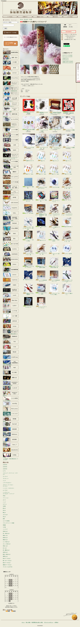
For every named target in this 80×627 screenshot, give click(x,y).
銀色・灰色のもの (6, 554)
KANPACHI (11, 254)
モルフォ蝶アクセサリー (11, 99)
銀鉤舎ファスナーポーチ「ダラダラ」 (28, 262)
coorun (11, 275)
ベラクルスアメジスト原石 (42, 124)
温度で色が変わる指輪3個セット (28, 123)
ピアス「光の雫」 (66, 249)
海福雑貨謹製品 (11, 52)
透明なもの (5, 556)
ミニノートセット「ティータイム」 (41, 302)
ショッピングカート (70, 17)
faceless (11, 450)
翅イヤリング (54, 156)
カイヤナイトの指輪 (68, 123)
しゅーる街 (11, 316)
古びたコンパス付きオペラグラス (41, 183)
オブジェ (5, 504)
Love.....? (11, 445)
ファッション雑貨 (11, 135)
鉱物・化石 (11, 57)
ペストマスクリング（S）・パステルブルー (66, 210)
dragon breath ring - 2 (67, 222)
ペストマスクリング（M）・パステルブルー (55, 141)
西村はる (11, 393)
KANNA (11, 249)
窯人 (11, 239)
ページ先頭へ (74, 618)
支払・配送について (24, 17)
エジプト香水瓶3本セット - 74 (54, 276)
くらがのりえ (11, 280)
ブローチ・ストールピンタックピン (8, 485)
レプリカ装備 (11, 161)
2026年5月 (5, 464)
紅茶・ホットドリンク (11, 68)
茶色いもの (5, 545)
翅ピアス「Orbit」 (28, 169)
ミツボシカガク (11, 414)
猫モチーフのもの (6, 562)
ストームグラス (11, 177)
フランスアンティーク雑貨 (8, 523)
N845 (11, 233)
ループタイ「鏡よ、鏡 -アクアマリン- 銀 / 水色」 (28, 224)
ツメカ (11, 347)
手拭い (4, 495)
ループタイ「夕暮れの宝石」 (54, 236)
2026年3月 (5, 468)
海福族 (4, 525)
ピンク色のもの (6, 541)
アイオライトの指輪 (68, 141)
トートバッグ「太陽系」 (41, 196)
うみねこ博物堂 (11, 228)
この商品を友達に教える (70, 36)
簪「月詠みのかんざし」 (67, 262)
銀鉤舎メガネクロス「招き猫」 (28, 106)
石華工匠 (11, 321)
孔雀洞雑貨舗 (11, 270)
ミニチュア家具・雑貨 (11, 187)
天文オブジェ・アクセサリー (11, 124)
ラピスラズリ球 (28, 141)
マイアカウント (10, 20)
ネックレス (5, 476)
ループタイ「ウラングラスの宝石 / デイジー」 (66, 277)
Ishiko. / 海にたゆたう (11, 213)
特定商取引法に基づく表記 (70, 39)
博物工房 (11, 378)
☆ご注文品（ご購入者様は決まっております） (10, 459)
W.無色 (11, 455)
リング (4, 480)
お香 (11, 145)
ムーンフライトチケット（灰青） (41, 289)
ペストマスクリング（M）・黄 (66, 183)
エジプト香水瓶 (11, 182)
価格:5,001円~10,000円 (67, 61)
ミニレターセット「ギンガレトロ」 (28, 302)
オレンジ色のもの (6, 543)
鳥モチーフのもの (6, 558)
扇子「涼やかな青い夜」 (41, 223)
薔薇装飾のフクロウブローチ (42, 106)
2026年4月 (5, 466)
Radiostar (11, 434)
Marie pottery (11, 409)
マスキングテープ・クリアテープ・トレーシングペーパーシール (11, 156)
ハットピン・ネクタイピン (8, 488)
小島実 (11, 285)
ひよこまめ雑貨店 (11, 398)
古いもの (11, 73)
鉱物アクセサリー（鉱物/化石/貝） (11, 88)
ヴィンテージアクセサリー (11, 83)
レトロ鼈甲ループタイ (54, 223)
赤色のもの (5, 531)
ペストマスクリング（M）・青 (42, 141)
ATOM (13, 611)
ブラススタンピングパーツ (11, 192)
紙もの (4, 508)
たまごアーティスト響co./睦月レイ (11, 331)
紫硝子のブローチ (28, 156)
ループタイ (5, 490)
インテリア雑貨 (11, 130)
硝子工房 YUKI (11, 244)
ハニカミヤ (11, 388)
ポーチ (4, 500)
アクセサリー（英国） (11, 109)
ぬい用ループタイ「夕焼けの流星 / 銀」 (54, 262)
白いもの (5, 548)
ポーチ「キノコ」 (67, 196)
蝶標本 (11, 172)
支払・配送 (28, 622)
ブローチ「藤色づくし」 (66, 289)
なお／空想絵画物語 (11, 362)
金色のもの (5, 552)
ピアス (4, 470)
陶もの (4, 512)
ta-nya (11, 326)
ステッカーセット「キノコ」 (54, 196)
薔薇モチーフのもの (7, 564)
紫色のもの (5, 539)
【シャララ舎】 (11, 311)
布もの (4, 510)
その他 (4, 527)
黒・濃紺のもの (6, 550)
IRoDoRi (11, 223)
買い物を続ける (70, 37)
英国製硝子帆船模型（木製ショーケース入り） (55, 106)
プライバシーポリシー (48, 622)
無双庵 (11, 419)
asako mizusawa (11, 203)
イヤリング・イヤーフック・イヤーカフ (10, 474)
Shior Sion (11, 300)
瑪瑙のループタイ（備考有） (28, 289)
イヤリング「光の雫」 (54, 249)
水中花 (11, 197)
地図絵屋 (11, 336)
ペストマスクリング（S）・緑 (28, 249)
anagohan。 (11, 208)
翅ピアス (41, 156)
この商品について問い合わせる (70, 34)
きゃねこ (11, 264)
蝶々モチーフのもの (7, 560)
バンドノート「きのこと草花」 (28, 236)
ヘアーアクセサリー (7, 482)
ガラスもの (5, 514)
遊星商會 (11, 429)
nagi (11, 367)
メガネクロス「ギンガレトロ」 (28, 196)
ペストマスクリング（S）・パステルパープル (54, 210)
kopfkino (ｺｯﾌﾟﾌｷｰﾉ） (11, 290)
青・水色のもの (6, 533)
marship (11, 403)
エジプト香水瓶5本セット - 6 (41, 276)
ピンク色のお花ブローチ (55, 123)
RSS (8, 611)
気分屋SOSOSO (11, 259)
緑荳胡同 (11, 439)
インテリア (5, 529)
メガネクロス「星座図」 (28, 183)
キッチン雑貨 (11, 140)
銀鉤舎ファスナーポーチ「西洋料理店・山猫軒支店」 (41, 210)
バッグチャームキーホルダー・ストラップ (8, 493)
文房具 (11, 150)
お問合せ (55, 17)
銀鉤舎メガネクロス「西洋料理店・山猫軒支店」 (68, 106)
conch (11, 295)
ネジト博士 (11, 373)
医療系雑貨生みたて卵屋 (11, 218)
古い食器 (11, 63)
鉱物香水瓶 (11, 114)
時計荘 (11, 352)
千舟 (11, 342)
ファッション (6, 497)
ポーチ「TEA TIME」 (28, 209)
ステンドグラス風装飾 (11, 167)
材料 (4, 518)
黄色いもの (5, 535)
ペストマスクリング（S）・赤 (66, 236)
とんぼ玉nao (11, 357)
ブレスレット (6, 478)
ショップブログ (40, 17)
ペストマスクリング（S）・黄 (41, 249)
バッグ (4, 502)
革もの (4, 516)
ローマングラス (11, 119)
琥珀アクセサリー (11, 94)
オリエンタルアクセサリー (11, 104)
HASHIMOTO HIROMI (11, 383)
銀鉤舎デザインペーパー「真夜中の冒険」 (41, 262)
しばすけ (11, 306)
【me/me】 (11, 424)
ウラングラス (11, 78)
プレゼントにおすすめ (7, 566)
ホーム (9, 17)
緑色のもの (5, 537)
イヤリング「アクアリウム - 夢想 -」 (54, 289)
